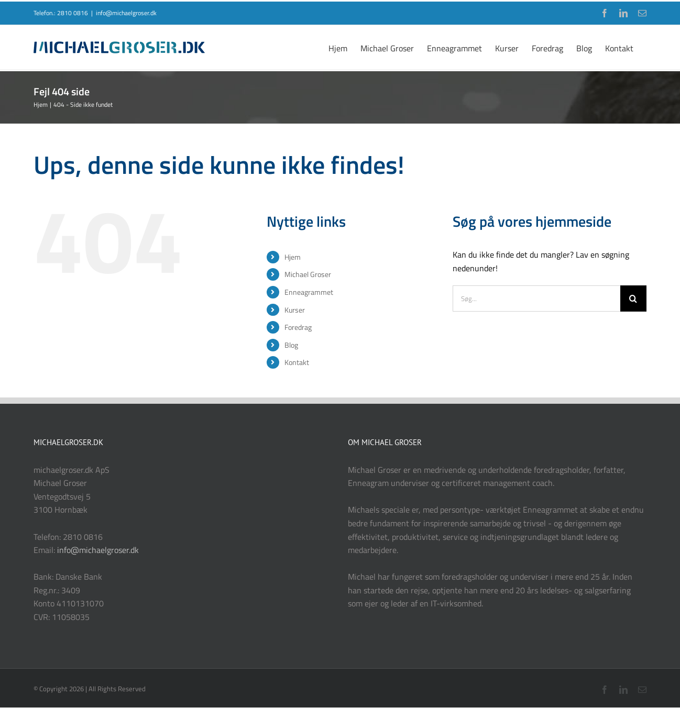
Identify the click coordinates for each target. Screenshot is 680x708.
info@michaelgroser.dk (126, 13)
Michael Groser (307, 274)
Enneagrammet (308, 291)
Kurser (294, 309)
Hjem (292, 256)
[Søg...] (536, 298)
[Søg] (633, 298)
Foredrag (298, 327)
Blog (291, 344)
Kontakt (296, 362)
